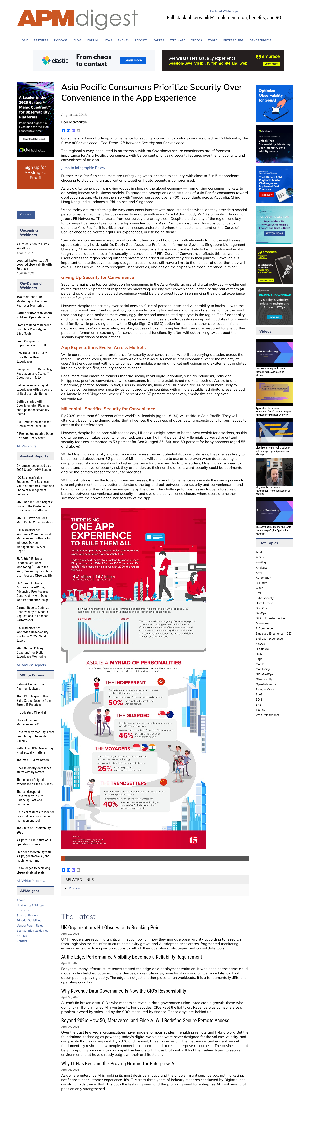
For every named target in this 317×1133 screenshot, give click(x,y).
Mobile (260, 664)
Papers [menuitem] (159, 40)
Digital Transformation (270, 618)
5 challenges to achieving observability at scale (33, 870)
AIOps (260, 557)
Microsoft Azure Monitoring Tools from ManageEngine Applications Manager (273, 530)
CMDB (260, 593)
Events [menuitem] (123, 40)
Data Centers (264, 603)
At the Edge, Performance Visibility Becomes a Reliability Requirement (131, 957)
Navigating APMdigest (31, 905)
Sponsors (23, 910)
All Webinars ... (28, 446)
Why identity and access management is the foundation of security (273, 491)
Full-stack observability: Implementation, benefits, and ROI (225, 18)
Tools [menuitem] (212, 40)
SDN (259, 699)
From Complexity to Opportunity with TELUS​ (32, 343)
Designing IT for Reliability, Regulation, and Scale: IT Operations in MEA (34, 373)
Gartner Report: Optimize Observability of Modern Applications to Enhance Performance (33, 614)
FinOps (260, 643)
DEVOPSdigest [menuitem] (260, 40)
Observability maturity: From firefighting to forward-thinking (35, 736)
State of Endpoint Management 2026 (29, 722)
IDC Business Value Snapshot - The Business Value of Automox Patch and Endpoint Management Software (35, 486)
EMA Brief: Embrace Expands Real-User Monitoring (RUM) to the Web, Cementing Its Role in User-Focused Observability (34, 567)
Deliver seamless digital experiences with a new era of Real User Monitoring (34, 389)
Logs (259, 659)
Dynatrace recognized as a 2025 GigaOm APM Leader (34, 468)
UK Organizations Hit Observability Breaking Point (111, 927)
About (21, 900)
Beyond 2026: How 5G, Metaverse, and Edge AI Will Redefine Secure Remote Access (145, 1020)
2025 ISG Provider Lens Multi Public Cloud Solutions (35, 520)
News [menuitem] (108, 40)
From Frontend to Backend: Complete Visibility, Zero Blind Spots (34, 329)
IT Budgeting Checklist (31, 712)
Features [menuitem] (41, 40)
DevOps (261, 613)
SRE (258, 704)
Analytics (262, 567)
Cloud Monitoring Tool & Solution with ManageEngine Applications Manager (273, 451)
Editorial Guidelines (29, 920)
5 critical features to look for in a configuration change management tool (35, 816)
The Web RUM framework (33, 760)
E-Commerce (264, 628)
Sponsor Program (28, 915)
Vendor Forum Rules (30, 925)
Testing (260, 709)
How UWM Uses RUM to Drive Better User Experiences (32, 357)
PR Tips (22, 935)
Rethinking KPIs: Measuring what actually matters (35, 750)
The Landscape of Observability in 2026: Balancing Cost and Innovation (31, 798)
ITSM (259, 654)
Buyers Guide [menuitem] (233, 40)
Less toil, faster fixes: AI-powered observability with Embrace (34, 264)
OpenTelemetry (266, 684)
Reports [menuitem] (141, 40)
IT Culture (262, 649)
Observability (264, 679)
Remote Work (265, 689)
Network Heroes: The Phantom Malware (30, 686)
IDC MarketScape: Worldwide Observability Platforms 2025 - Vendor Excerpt (32, 634)
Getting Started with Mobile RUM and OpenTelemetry (35, 315)
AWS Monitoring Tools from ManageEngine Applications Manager (270, 372)
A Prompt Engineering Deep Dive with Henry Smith (35, 436)
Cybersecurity (265, 598)
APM (259, 572)
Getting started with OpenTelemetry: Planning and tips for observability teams (33, 408)
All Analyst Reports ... (33, 665)
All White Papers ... (31, 881)
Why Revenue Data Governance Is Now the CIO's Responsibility (123, 991)
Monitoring (263, 669)
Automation (263, 577)
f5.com (74, 888)
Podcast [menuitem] (61, 40)
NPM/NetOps (264, 674)
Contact (22, 941)
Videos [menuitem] (196, 40)
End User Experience (269, 638)
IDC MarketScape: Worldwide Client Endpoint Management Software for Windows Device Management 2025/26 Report (34, 540)
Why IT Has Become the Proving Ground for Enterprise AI (118, 1063)
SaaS (259, 694)
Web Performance (268, 715)
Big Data (261, 583)
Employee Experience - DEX (274, 633)
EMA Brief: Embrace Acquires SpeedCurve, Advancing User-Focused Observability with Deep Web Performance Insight (33, 591)
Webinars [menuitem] (177, 40)
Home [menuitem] (24, 40)
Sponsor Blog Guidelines (32, 930)
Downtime (262, 623)
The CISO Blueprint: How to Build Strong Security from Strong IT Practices (34, 700)
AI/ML (259, 552)
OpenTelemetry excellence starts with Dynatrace (34, 770)
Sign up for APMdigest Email (35, 172)
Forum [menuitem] (92, 40)
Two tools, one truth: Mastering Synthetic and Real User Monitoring (32, 301)
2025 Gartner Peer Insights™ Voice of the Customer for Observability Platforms (35, 506)
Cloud (259, 588)
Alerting (261, 562)
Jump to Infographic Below (83, 167)
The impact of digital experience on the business (35, 782)
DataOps (262, 608)
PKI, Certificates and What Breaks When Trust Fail (34, 424)
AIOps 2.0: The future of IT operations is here (34, 842)
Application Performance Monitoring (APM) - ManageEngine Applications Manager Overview (273, 411)
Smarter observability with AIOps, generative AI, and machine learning (34, 856)
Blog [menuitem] (77, 40)
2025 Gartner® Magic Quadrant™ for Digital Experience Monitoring (31, 652)
